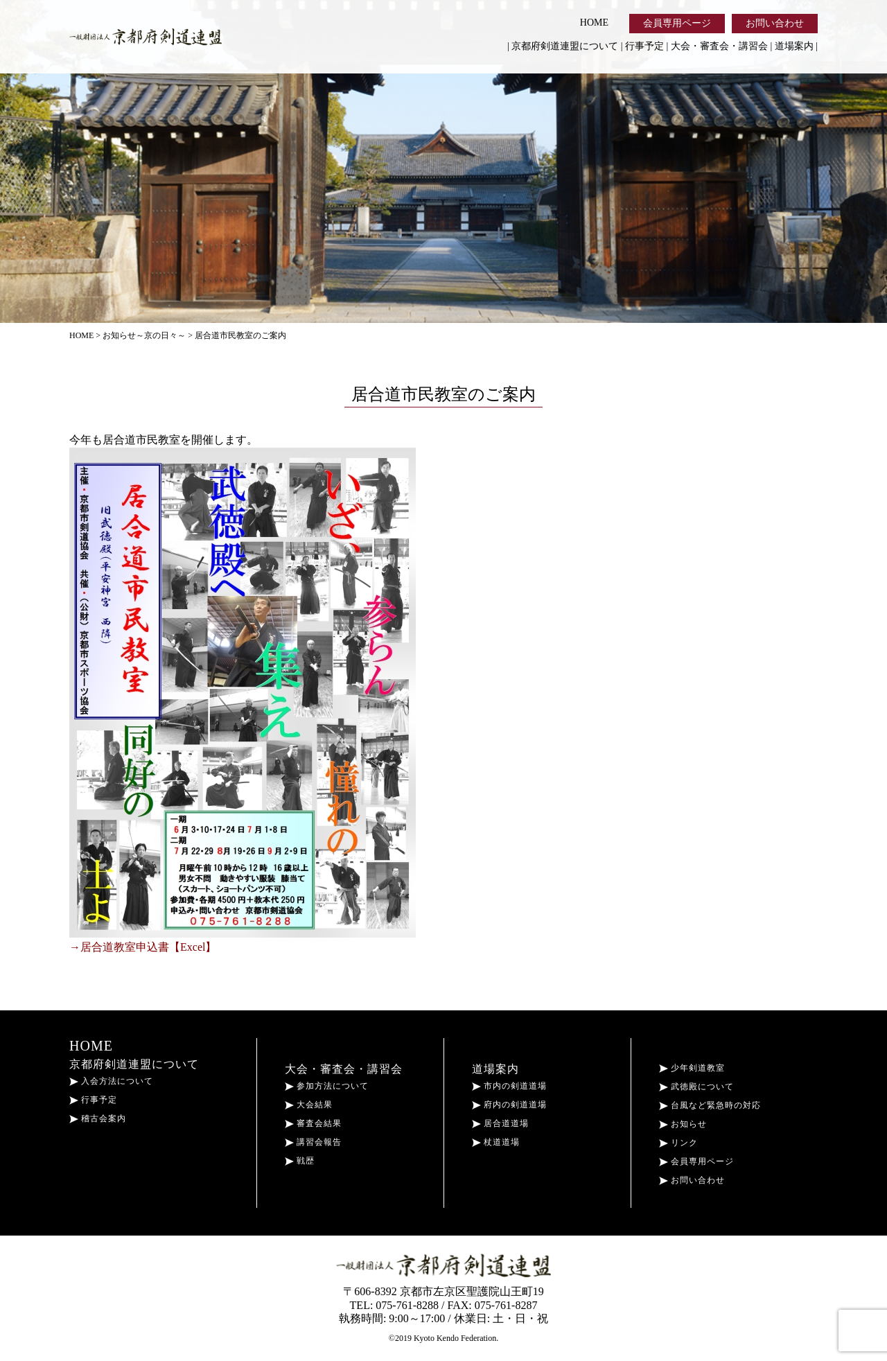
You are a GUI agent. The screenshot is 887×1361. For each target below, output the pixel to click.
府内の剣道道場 (509, 1104)
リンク (678, 1143)
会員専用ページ (677, 23)
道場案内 (794, 46)
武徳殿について (696, 1086)
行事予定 (644, 46)
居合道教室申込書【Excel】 (148, 947)
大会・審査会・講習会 (719, 46)
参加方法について (327, 1086)
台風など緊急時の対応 (710, 1105)
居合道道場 (500, 1123)
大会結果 (309, 1104)
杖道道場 (496, 1142)
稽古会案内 (97, 1118)
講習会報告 (313, 1142)
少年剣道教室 (692, 1068)
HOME (594, 22)
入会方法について (111, 1081)
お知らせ (683, 1124)
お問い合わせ (775, 23)
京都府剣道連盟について (564, 46)
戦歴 (300, 1161)
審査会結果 (313, 1123)
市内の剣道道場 (509, 1086)
